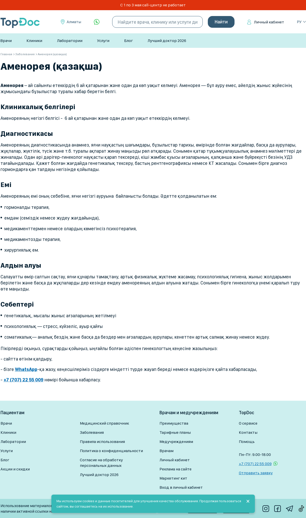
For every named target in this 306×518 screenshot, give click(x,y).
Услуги (103, 40)
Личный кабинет (269, 22)
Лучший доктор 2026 (167, 40)
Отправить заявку (256, 472)
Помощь (247, 441)
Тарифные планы (175, 432)
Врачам (166, 450)
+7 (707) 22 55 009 (255, 463)
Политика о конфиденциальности (111, 450)
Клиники (34, 40)
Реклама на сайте (175, 469)
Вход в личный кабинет (181, 487)
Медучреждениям (176, 441)
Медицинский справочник (104, 423)
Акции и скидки (15, 469)
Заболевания (92, 432)
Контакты (248, 432)
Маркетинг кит (173, 478)
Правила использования (102, 441)
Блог (128, 40)
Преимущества (173, 423)
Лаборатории (69, 40)
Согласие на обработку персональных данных (101, 462)
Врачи (6, 40)
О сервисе (248, 423)
